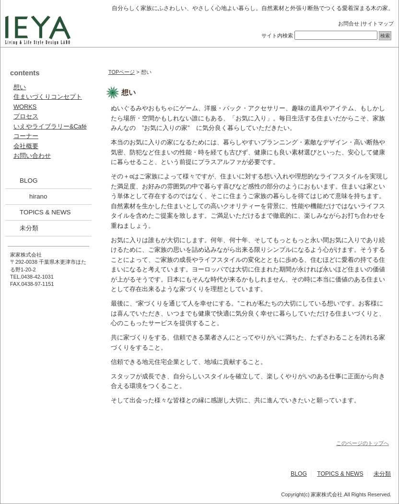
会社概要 (25, 146)
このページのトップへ (362, 443)
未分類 (29, 228)
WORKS (24, 106)
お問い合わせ (32, 155)
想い (19, 87)
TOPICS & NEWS (45, 212)
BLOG (28, 180)
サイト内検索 (277, 35)
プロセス (25, 116)
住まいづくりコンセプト (47, 96)
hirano (38, 196)
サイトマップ (378, 23)
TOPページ (121, 72)
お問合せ (348, 23)
